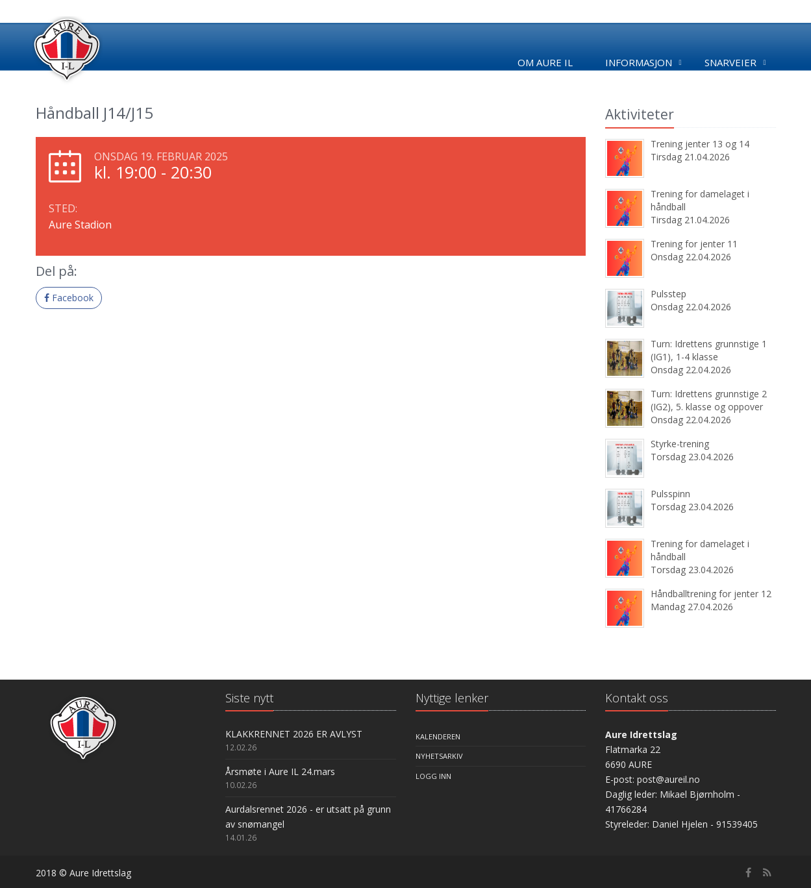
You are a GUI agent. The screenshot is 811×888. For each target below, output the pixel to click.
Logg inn (433, 776)
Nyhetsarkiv (439, 756)
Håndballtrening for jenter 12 (711, 593)
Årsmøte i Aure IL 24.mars (280, 771)
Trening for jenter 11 (694, 244)
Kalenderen (438, 736)
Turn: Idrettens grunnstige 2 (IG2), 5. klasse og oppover (709, 400)
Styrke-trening (680, 444)
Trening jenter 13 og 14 (700, 144)
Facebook (69, 297)
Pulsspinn (670, 493)
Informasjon (638, 62)
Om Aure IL (545, 62)
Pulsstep (668, 294)
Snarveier (730, 62)
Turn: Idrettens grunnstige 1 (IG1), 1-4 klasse (709, 350)
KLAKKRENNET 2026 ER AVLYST (293, 734)
